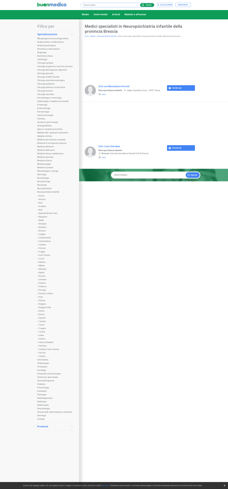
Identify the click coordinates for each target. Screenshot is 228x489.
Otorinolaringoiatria (45, 381)
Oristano (43, 279)
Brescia (42, 231)
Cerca (146, 5)
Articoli (116, 14)
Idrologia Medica (44, 126)
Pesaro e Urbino (46, 293)
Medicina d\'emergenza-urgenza (51, 143)
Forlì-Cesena (44, 255)
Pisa (41, 297)
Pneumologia (43, 387)
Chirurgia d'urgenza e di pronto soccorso (55, 66)
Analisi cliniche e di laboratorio (50, 42)
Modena (42, 269)
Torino (42, 325)
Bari (41, 210)
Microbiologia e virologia (47, 171)
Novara (42, 276)
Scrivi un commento (176, 89)
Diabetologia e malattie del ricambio (53, 101)
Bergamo (43, 217)
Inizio (87, 36)
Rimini (42, 311)
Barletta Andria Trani (48, 213)
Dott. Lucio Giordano (109, 146)
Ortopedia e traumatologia (49, 374)
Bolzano (42, 227)
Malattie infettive (44, 136)
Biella (41, 220)
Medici (85, 14)
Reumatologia (43, 408)
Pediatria (41, 384)
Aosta (41, 196)
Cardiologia (42, 59)
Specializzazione (55, 34)
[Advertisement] (117, 60)
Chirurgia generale (45, 73)
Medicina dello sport (46, 150)
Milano (42, 265)
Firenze (42, 248)
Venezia (42, 346)
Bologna (42, 224)
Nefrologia (41, 174)
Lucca (41, 258)
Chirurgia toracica (45, 91)
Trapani (42, 328)
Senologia (41, 415)
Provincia (55, 426)
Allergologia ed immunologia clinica (52, 38)
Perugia (42, 290)
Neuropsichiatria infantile (48, 192)
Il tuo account (165, 5)
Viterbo (42, 356)
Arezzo (42, 199)
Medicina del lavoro (45, 146)
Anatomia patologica (46, 45)
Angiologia (42, 52)
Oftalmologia (43, 363)
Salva (102, 94)
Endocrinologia (43, 108)
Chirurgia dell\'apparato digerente (52, 70)
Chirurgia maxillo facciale (48, 77)
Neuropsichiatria (44, 188)
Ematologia (42, 105)
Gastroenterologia (45, 115)
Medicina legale (44, 164)
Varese (42, 339)
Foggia (42, 251)
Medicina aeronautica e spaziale (51, 139)
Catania (42, 245)
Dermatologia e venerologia (49, 98)
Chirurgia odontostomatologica (51, 80)
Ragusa (42, 304)
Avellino (42, 206)
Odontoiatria (42, 360)
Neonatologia (43, 178)
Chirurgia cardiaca (45, 63)
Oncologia (41, 370)
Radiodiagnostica (44, 398)
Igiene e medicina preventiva (49, 129)
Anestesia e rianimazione (48, 49)
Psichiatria (41, 391)
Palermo (43, 286)
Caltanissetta (45, 238)
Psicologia (41, 394)
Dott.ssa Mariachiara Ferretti (114, 86)
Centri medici (100, 14)
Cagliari (42, 234)
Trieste (42, 332)
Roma (41, 314)
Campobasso (45, 241)
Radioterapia (43, 405)
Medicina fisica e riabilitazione (50, 153)
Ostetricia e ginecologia (47, 377)
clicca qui (105, 485)
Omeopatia (42, 367)
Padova (42, 283)
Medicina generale (45, 157)
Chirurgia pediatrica (45, 84)
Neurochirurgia (43, 181)
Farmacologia (43, 112)
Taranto (42, 321)
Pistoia (42, 300)
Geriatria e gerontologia (47, 122)
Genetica (41, 119)
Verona (42, 353)
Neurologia (42, 185)
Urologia (41, 419)
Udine (41, 335)
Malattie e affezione (135, 14)
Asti (41, 203)
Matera (42, 262)
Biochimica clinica (45, 56)
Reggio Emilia (45, 307)
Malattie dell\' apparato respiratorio (52, 133)
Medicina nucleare (45, 167)
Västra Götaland (46, 342)
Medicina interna (44, 160)
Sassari (42, 318)
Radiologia (41, 401)
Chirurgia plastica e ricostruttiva (51, 87)
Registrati (183, 5)
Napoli (42, 272)
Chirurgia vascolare (45, 94)
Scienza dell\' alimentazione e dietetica (54, 412)
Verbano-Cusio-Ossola (49, 349)
